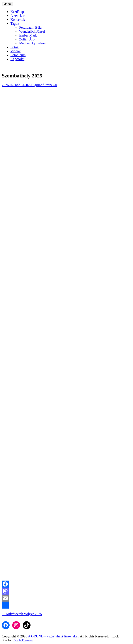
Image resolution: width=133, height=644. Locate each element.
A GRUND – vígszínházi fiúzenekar (53, 636)
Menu (7, 4)
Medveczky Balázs (32, 43)
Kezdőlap (17, 12)
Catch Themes (23, 640)
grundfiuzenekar (45, 85)
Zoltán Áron (27, 39)
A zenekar (17, 16)
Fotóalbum (18, 55)
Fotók (14, 47)
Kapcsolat (17, 59)
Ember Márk (28, 35)
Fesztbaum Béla (30, 27)
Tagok (14, 23)
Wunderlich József (32, 31)
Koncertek (17, 19)
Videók (15, 51)
